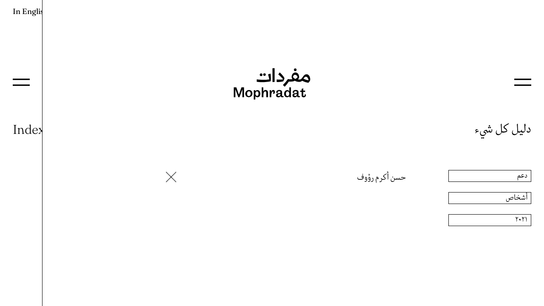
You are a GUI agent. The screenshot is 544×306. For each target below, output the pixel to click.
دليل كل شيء (503, 129)
